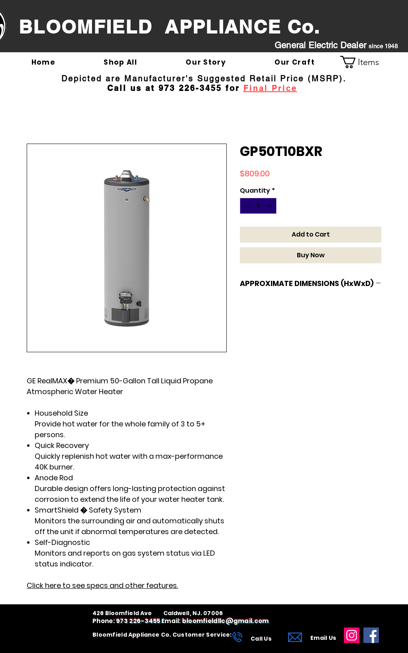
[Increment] (269, 205)
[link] (366, 62)
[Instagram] (351, 635)
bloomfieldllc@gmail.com (225, 621)
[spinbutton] (258, 205)
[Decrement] (246, 205)
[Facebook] (371, 635)
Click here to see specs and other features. (102, 585)
